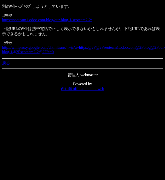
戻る (6, 63)
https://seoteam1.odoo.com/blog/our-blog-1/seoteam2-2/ (47, 20)
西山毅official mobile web (82, 88)
